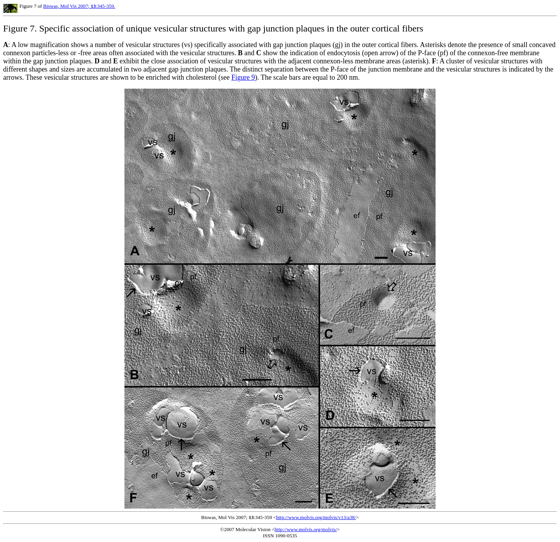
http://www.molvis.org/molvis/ (306, 529)
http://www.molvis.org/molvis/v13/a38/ (316, 517)
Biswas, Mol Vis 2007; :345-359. (79, 6)
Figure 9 (243, 77)
